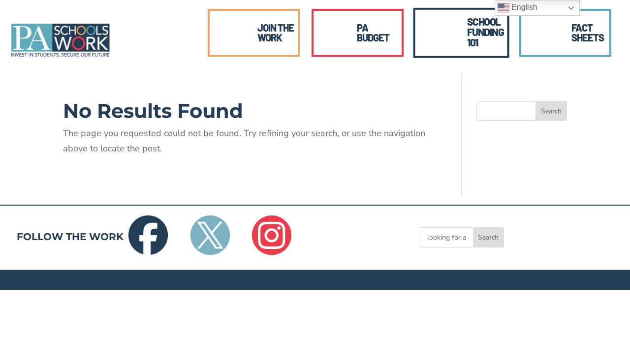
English (517, 8)
